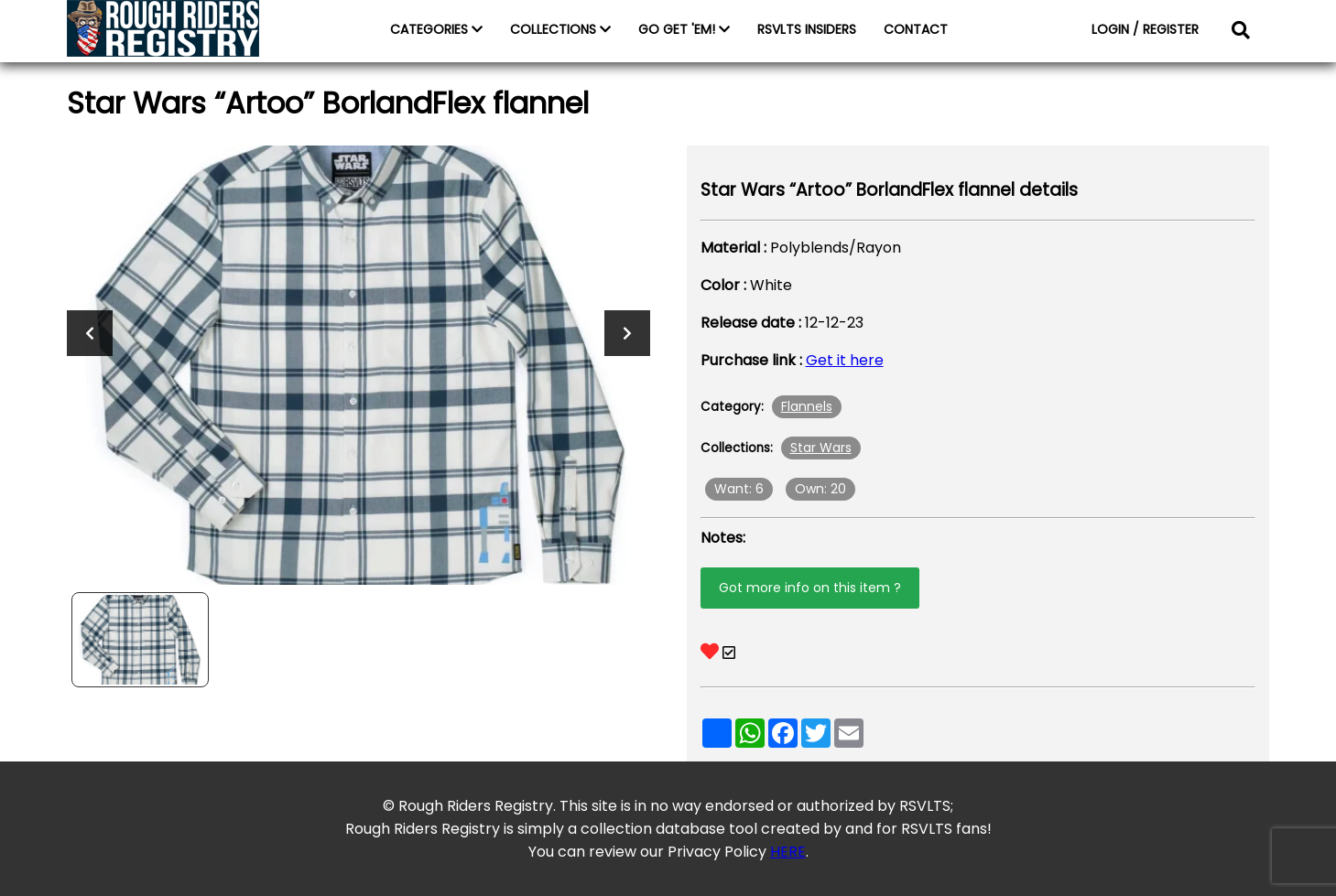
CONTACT (916, 29)
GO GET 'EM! (684, 29)
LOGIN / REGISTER (1145, 29)
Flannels (806, 406)
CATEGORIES (436, 29)
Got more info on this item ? (810, 587)
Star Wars (821, 447)
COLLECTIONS (560, 29)
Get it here (845, 360)
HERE (788, 851)
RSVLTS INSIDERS (806, 29)
